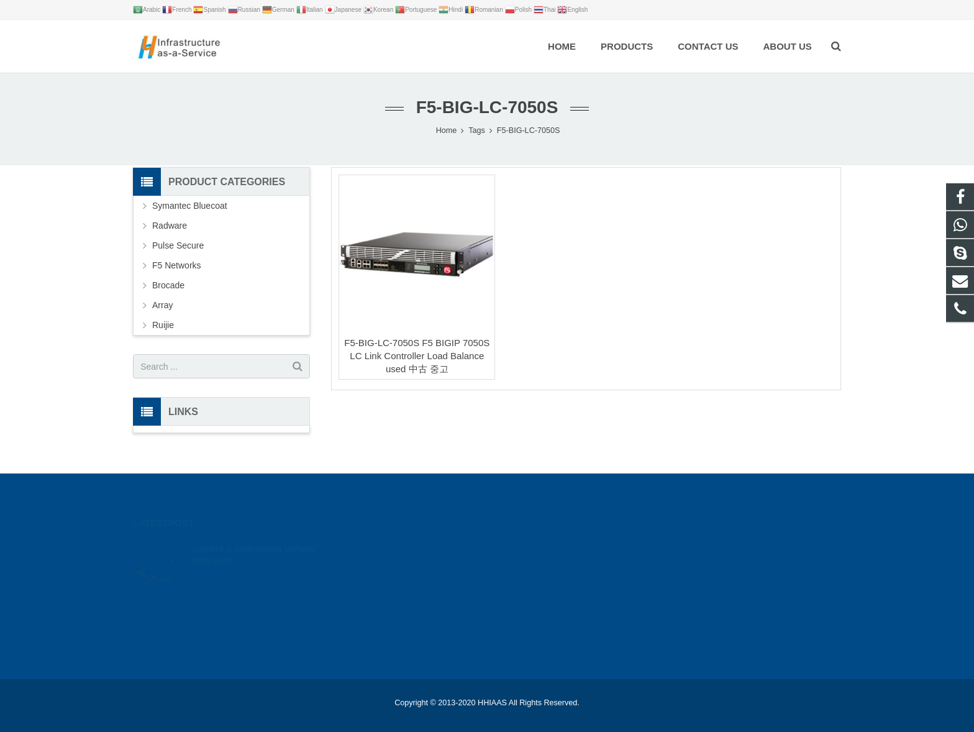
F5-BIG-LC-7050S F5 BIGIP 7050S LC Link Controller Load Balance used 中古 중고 (416, 355)
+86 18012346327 (660, 561)
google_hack (651, 543)
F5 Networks (176, 265)
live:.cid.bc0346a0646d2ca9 (677, 597)
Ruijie (163, 325)
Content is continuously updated (254, 530)
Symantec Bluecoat (189, 206)
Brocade (168, 285)
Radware (169, 226)
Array (162, 305)
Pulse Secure (178, 245)
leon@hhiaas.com (661, 579)
